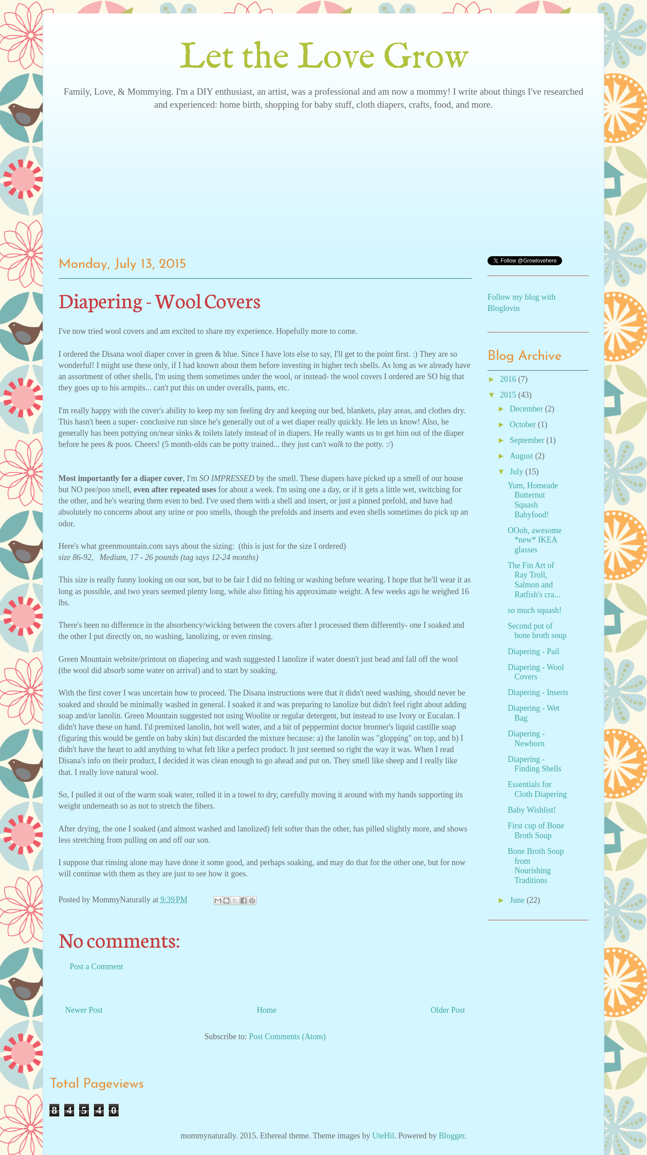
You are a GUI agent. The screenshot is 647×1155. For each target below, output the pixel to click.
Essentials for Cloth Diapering (537, 789)
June (518, 900)
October (523, 424)
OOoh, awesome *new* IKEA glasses (535, 540)
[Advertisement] (323, 180)
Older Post (448, 1010)
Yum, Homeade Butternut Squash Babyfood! (533, 500)
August (522, 455)
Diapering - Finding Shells (535, 764)
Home (267, 1010)
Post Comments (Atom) (287, 1036)
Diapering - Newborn (526, 738)
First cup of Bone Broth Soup (536, 830)
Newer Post (84, 1010)
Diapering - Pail (533, 651)
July (517, 471)
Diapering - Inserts (538, 692)
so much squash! (535, 610)
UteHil (383, 1135)
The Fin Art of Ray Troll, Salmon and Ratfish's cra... (534, 580)
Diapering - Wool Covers (536, 672)
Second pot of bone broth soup (537, 630)
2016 (509, 379)
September (528, 440)
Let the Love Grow (323, 58)
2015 (509, 394)
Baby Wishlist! (532, 809)
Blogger (451, 1135)
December (527, 408)
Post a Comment (96, 966)
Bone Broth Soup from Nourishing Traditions (536, 866)
